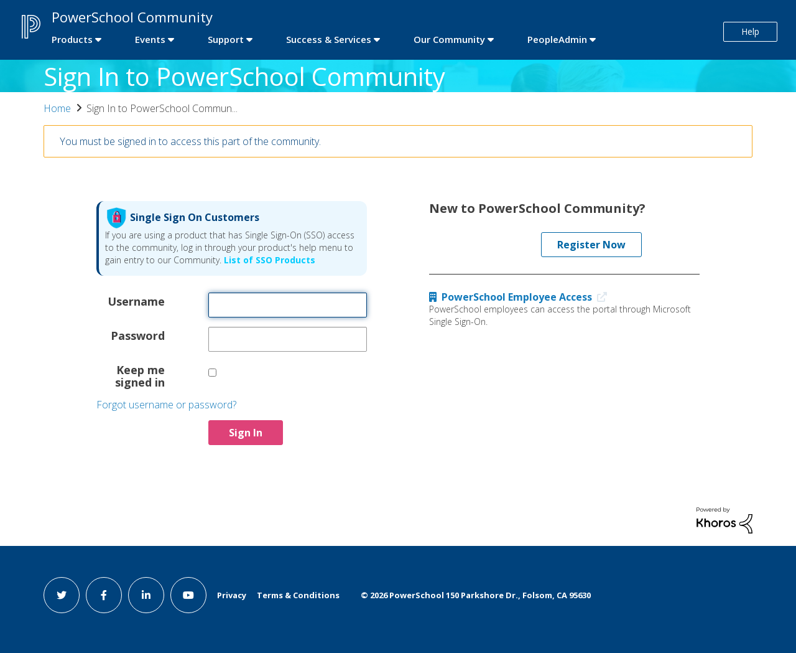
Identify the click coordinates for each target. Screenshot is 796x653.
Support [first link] (226, 39)
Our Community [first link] (449, 39)
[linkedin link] (146, 595)
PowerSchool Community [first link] (132, 16)
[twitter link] (62, 595)
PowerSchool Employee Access (521, 297)
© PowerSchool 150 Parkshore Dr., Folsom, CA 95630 (476, 595)
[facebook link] (104, 595)
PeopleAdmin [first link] (557, 39)
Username (136, 301)
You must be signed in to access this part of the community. (190, 141)
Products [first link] (72, 39)
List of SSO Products (268, 260)
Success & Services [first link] (328, 39)
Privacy (231, 595)
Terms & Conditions (298, 595)
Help (750, 31)
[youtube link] (188, 595)
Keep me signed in (140, 375)
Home (57, 108)
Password (138, 335)
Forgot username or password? (166, 404)
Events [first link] (150, 39)
